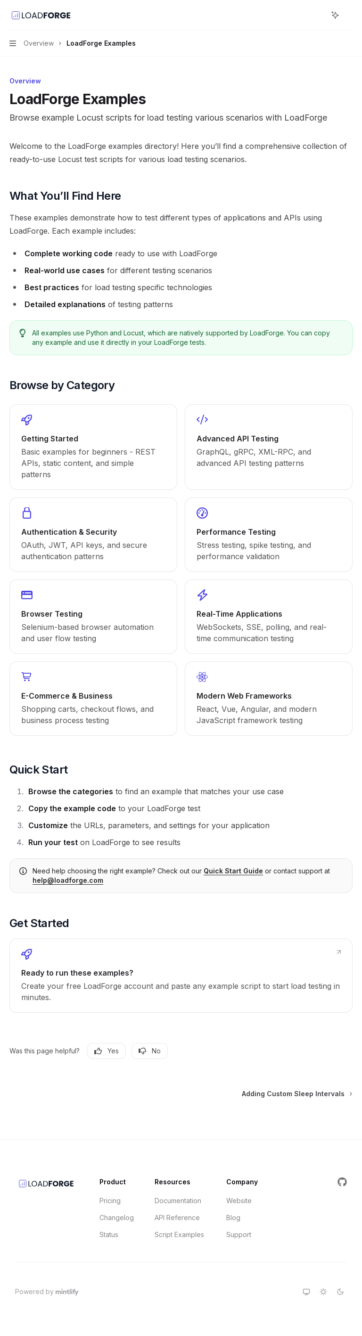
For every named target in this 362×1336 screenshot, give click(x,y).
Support (238, 1234)
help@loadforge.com (68, 880)
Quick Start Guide (233, 871)
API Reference (177, 1218)
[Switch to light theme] (323, 1291)
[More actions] (349, 15)
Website (239, 1201)
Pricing (110, 1201)
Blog (233, 1218)
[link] (93, 447)
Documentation (178, 1201)
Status (108, 1234)
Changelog (116, 1218)
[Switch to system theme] (306, 1291)
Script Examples (179, 1234)
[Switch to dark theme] (340, 1291)
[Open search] (317, 15)
